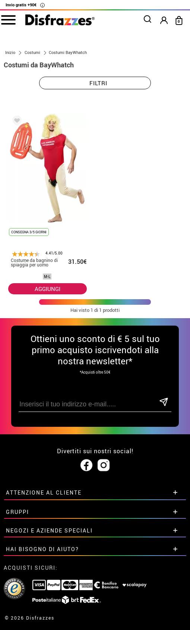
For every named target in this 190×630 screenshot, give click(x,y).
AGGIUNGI (47, 288)
